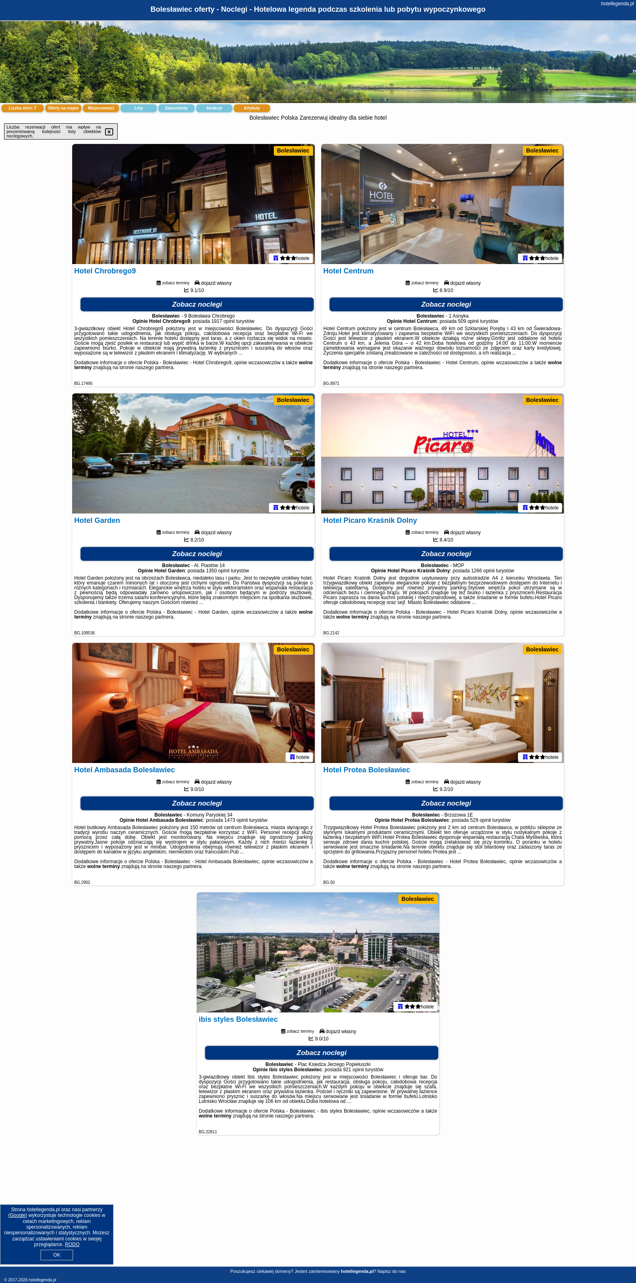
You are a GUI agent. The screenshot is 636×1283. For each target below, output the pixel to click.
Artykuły (252, 108)
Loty (138, 108)
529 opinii (480, 822)
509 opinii (468, 323)
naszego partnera (154, 369)
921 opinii (353, 1071)
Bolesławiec (293, 150)
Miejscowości (101, 108)
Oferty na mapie (63, 108)
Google (18, 1215)
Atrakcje (214, 108)
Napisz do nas (391, 1271)
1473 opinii (236, 822)
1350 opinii (218, 572)
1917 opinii (223, 323)
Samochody (176, 108)
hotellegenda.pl (617, 3)
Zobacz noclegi (197, 306)
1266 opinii (482, 572)
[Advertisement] (318, 1207)
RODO (72, 1244)
